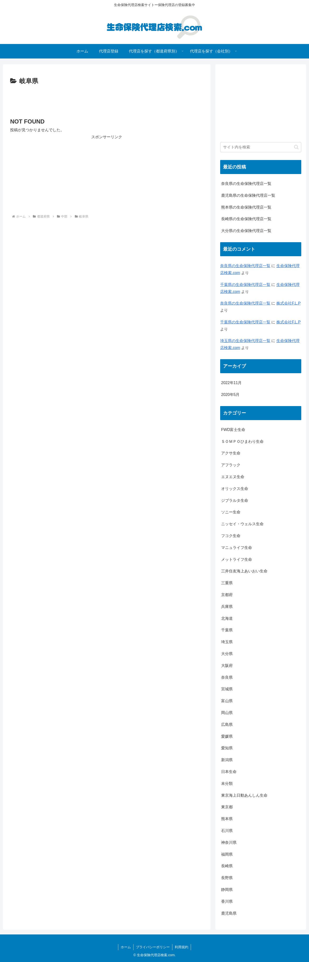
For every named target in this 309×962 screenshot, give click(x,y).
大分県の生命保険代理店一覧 (246, 231)
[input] (260, 147)
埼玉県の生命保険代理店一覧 (245, 341)
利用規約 (181, 947)
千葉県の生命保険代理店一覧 (245, 285)
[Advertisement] (106, 100)
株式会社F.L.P (288, 303)
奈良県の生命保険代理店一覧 (246, 184)
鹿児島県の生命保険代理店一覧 (248, 195)
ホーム (126, 947)
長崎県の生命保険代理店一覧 (246, 219)
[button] (296, 147)
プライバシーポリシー (153, 947)
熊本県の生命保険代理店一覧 (246, 207)
